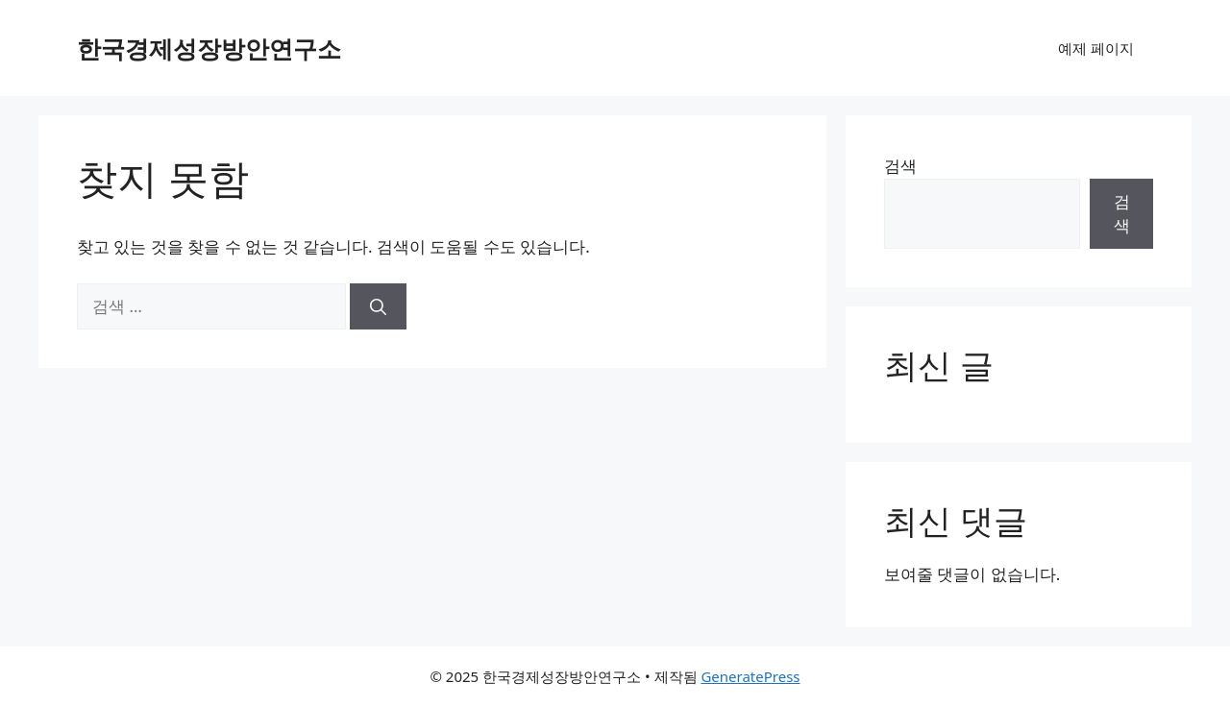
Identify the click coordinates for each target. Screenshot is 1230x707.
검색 (900, 166)
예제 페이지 (1096, 48)
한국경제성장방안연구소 (209, 48)
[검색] (378, 306)
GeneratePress (750, 676)
